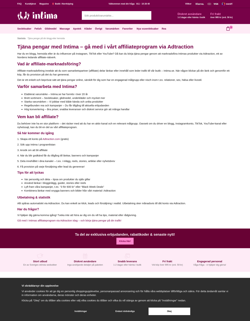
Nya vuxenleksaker (147, 28)
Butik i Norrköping (62, 4)
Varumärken (112, 28)
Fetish (38, 28)
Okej (169, 311)
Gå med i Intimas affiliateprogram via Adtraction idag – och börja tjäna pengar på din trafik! (69, 220)
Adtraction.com (51, 138)
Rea (164, 28)
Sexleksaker (24, 28)
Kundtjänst (30, 4)
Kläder (88, 28)
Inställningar (81, 311)
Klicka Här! (125, 241)
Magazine (44, 4)
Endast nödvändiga (125, 311)
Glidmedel (51, 28)
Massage (65, 28)
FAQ (19, 4)
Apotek (77, 28)
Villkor (188, 4)
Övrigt (99, 28)
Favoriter (127, 28)
